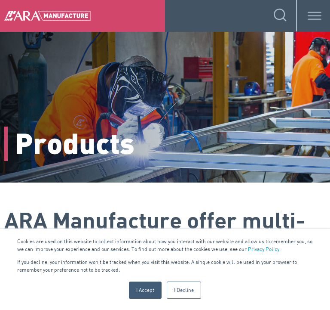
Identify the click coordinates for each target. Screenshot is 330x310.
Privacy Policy (263, 249)
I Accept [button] (145, 290)
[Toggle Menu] (314, 16)
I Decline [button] (184, 290)
